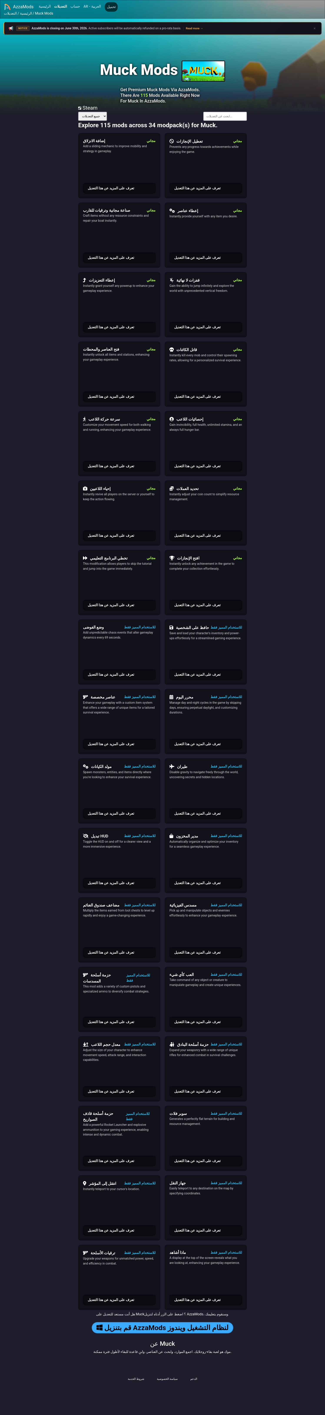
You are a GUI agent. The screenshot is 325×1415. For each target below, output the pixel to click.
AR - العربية (92, 6)
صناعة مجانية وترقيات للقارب (106, 210)
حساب (75, 6)
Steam (88, 108)
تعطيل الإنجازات (186, 141)
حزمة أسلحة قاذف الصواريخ (98, 1116)
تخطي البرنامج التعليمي (105, 558)
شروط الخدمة (136, 1378)
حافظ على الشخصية (189, 627)
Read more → (194, 28)
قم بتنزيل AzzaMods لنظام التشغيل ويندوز (162, 1328)
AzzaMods (18, 6)
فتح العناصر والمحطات (101, 349)
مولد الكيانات (97, 766)
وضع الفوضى (93, 627)
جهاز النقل (177, 1183)
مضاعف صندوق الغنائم (101, 905)
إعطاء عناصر (183, 210)
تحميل (111, 7)
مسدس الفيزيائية (183, 905)
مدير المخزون (183, 836)
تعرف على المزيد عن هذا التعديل (111, 188)
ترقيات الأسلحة (99, 1253)
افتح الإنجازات (184, 558)
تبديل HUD (95, 836)
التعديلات (60, 6)
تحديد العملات (184, 488)
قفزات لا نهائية (184, 280)
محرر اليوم (181, 697)
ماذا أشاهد (177, 1252)
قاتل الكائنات (183, 349)
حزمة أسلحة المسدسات (97, 977)
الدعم (193, 1378)
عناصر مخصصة (99, 697)
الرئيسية (45, 6)
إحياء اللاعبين (97, 488)
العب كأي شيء (181, 974)
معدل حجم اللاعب (101, 1044)
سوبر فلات (178, 1113)
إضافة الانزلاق (94, 141)
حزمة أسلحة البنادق (189, 1044)
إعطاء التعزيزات (99, 280)
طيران (178, 766)
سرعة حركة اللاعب (101, 419)
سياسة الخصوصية (167, 1378)
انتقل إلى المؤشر (99, 1183)
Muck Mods (44, 13)
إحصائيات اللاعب (186, 419)
